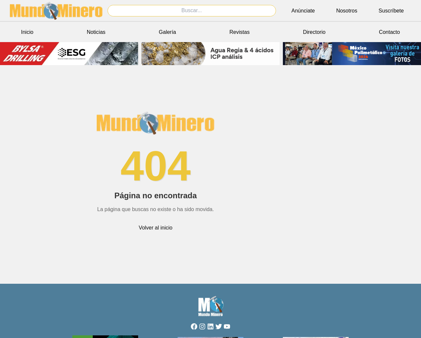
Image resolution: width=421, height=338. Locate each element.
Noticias (96, 32)
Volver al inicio (155, 227)
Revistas (240, 32)
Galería (167, 32)
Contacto (389, 32)
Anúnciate (303, 10)
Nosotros (346, 10)
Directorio (314, 32)
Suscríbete (391, 10)
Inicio (27, 32)
